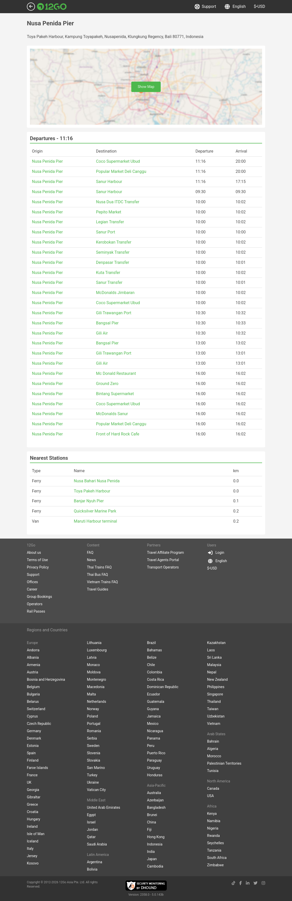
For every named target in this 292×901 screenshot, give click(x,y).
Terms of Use (37, 560)
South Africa (217, 858)
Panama (153, 738)
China (151, 822)
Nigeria (212, 828)
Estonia (33, 746)
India (151, 852)
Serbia (92, 738)
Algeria (212, 749)
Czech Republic (39, 724)
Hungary (33, 819)
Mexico (152, 724)
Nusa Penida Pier (47, 161)
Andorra (33, 650)
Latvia (92, 657)
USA (210, 796)
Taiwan (212, 709)
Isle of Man (35, 834)
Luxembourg (97, 650)
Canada (213, 788)
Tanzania (214, 850)
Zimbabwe (215, 865)
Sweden (93, 746)
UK (29, 782)
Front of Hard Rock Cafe (117, 434)
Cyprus (32, 716)
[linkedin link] (247, 883)
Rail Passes (36, 611)
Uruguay (153, 768)
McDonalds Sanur (112, 413)
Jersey (32, 856)
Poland (92, 716)
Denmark (34, 738)
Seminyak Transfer (113, 252)
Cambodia (155, 866)
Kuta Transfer (108, 272)
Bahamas (154, 650)
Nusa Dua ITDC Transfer (117, 201)
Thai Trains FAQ (99, 567)
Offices (32, 582)
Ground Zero (107, 383)
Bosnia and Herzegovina (46, 679)
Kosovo (33, 863)
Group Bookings (39, 597)
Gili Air (102, 333)
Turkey (92, 775)
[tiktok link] (233, 883)
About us (34, 552)
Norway (93, 709)
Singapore (215, 694)
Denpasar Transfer (112, 262)
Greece (32, 804)
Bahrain (213, 741)
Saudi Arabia (97, 844)
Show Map (146, 87)
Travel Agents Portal (163, 560)
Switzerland (36, 709)
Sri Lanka (214, 657)
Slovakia (93, 760)
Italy (30, 849)
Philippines (215, 687)
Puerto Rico (156, 753)
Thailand (214, 702)
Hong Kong (156, 837)
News (91, 560)
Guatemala (155, 702)
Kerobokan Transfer (113, 242)
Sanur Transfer (109, 282)
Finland (33, 760)
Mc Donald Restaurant (116, 373)
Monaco (93, 665)
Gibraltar (33, 797)
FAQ (90, 552)
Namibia (213, 821)
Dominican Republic (162, 687)
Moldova (94, 672)
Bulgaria (33, 694)
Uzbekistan (216, 716)
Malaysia (214, 665)
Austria (32, 672)
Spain (31, 753)
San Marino (96, 768)
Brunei (152, 815)
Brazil (151, 643)
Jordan (92, 830)
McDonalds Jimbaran (115, 292)
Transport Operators (163, 567)
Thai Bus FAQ (97, 575)
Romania (94, 731)
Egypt (91, 815)
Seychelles (215, 843)
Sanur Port (105, 232)
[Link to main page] (52, 6)
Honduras (154, 775)
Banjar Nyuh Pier (89, 501)
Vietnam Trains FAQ (102, 582)
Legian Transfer (110, 221)
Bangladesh (156, 807)
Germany (34, 731)
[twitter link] (255, 883)
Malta (91, 694)
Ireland (32, 826)
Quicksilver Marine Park (95, 511)
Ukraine (93, 782)
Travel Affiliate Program (165, 552)
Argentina (94, 862)
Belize (151, 657)
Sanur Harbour (109, 181)
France (32, 775)
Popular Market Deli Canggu (121, 171)
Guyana (153, 709)
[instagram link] (263, 883)
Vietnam (213, 724)
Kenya (212, 814)
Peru (150, 746)
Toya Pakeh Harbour (92, 491)
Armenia (33, 665)
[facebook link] (240, 883)
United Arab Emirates (103, 807)
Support (205, 6)
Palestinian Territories (224, 763)
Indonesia (154, 844)
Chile (151, 665)
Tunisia (212, 771)
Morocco (214, 756)
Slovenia (93, 753)
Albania (33, 657)
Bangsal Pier (107, 323)
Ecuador (153, 694)
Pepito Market (108, 212)
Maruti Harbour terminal (95, 521)
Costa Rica (155, 679)
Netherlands (96, 702)
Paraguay (154, 760)
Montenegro (96, 679)
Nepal (211, 672)
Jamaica (154, 716)
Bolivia (92, 869)
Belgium (33, 687)
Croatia (32, 812)
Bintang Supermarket (115, 393)
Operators (34, 604)
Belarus (33, 702)
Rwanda (213, 836)
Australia (154, 793)
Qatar (91, 837)
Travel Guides (97, 589)
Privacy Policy (38, 567)
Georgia (33, 790)
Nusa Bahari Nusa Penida (97, 481)
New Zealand (217, 679)
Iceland (32, 841)
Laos (211, 650)
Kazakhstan (216, 643)
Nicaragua (155, 731)
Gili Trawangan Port (113, 312)
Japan (152, 859)
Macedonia (95, 687)
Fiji (149, 830)
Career (32, 589)
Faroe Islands (37, 768)
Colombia (154, 672)
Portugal (93, 724)
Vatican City (96, 790)
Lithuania (94, 643)
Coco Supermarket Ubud (118, 161)
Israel (91, 822)
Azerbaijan (155, 800)
